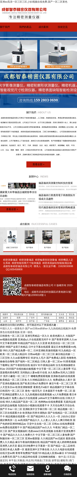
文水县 (61, 314)
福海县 (61, 318)
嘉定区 (3, 460)
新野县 (61, 321)
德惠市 (5, 314)
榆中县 (62, 456)
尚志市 (29, 460)
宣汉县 (71, 314)
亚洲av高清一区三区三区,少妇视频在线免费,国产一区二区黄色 (33, 1)
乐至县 (70, 456)
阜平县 (12, 460)
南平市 (18, 321)
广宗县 (46, 321)
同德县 (38, 460)
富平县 (32, 321)
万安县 (46, 460)
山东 (5, 321)
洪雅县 (21, 460)
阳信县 (71, 318)
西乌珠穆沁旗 (46, 314)
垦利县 (32, 314)
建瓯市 (64, 460)
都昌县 (46, 318)
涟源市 (5, 318)
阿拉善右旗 (18, 314)
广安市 (32, 318)
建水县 (71, 321)
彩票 (18, 318)
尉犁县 (55, 460)
